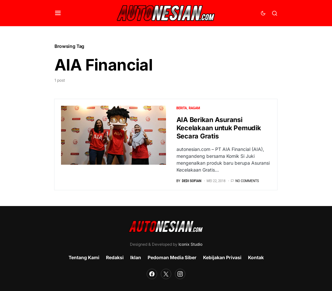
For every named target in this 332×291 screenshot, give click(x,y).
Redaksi (115, 257)
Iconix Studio (190, 244)
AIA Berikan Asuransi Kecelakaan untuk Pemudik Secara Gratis (218, 128)
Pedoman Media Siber (172, 257)
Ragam (194, 108)
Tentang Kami (84, 257)
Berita (181, 108)
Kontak (256, 257)
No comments (247, 181)
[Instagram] (180, 274)
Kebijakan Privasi (222, 257)
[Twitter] (166, 274)
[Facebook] (152, 274)
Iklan (135, 257)
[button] (57, 13)
